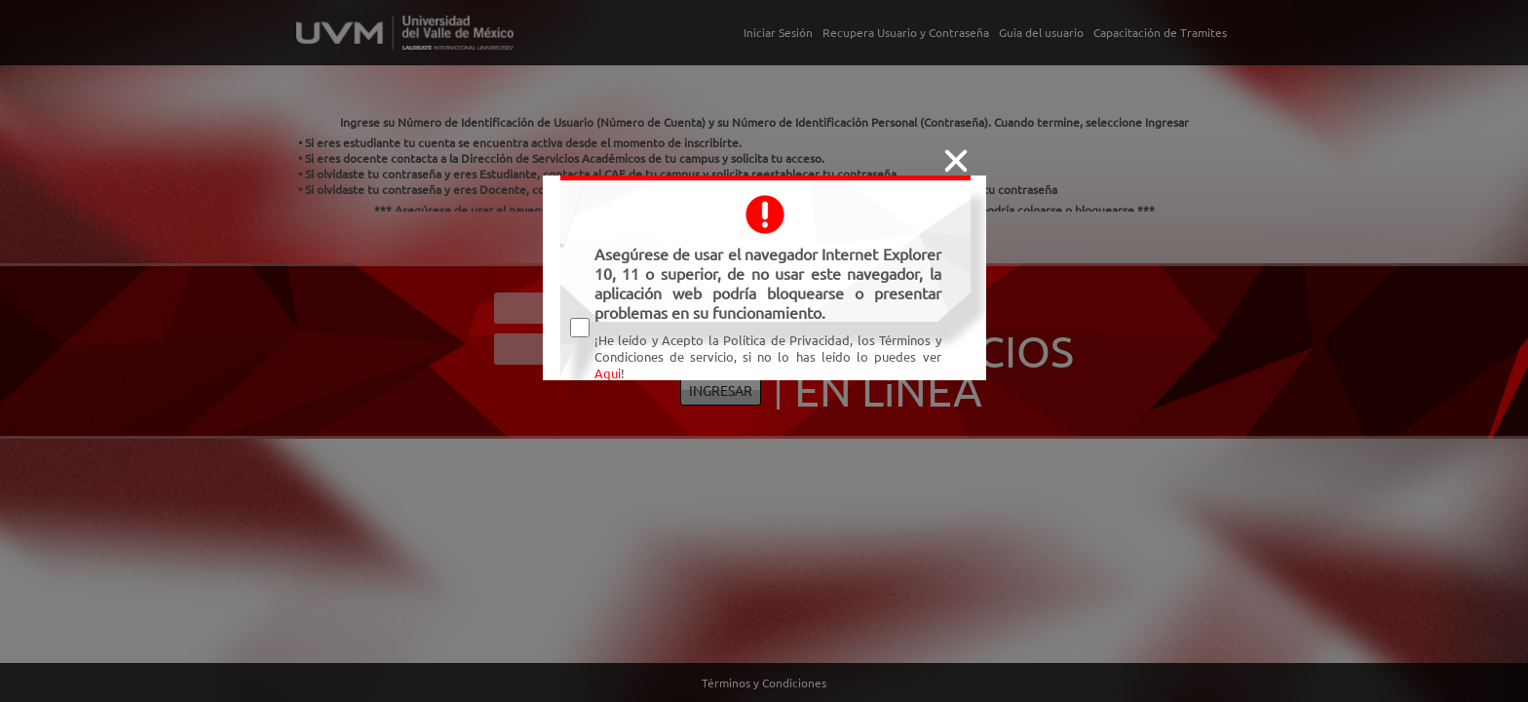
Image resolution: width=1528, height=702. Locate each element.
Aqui (607, 373)
